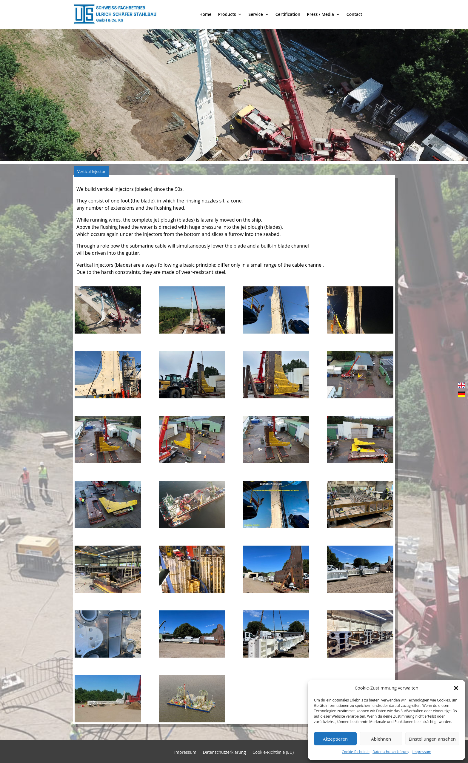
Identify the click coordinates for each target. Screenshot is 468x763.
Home (205, 14)
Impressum (421, 751)
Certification (287, 14)
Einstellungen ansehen (432, 739)
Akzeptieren (335, 739)
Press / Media (320, 14)
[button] (456, 688)
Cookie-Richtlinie (356, 751)
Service (255, 14)
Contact (354, 14)
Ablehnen (381, 739)
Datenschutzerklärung (391, 751)
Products (227, 14)
